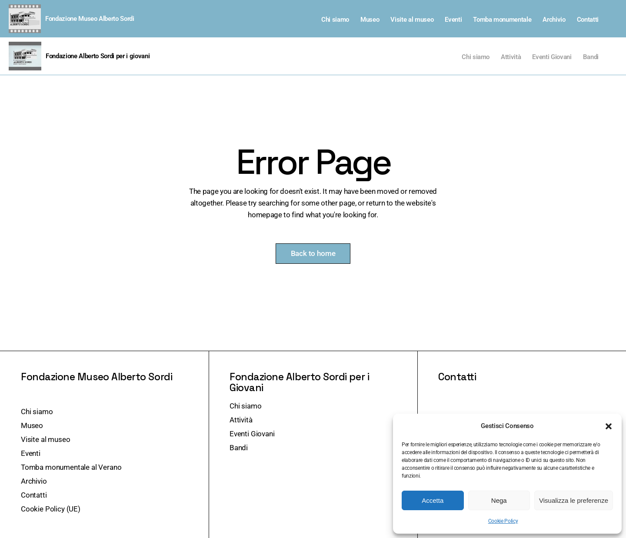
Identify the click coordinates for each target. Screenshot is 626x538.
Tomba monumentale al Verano (71, 467)
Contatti (588, 19)
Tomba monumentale (502, 19)
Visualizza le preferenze (573, 500)
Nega (499, 500)
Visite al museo (411, 19)
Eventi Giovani (551, 57)
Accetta (432, 500)
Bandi (591, 57)
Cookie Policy (503, 521)
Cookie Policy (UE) (50, 509)
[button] (608, 426)
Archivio (554, 19)
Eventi (453, 19)
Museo (369, 19)
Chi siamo (335, 19)
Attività (511, 57)
